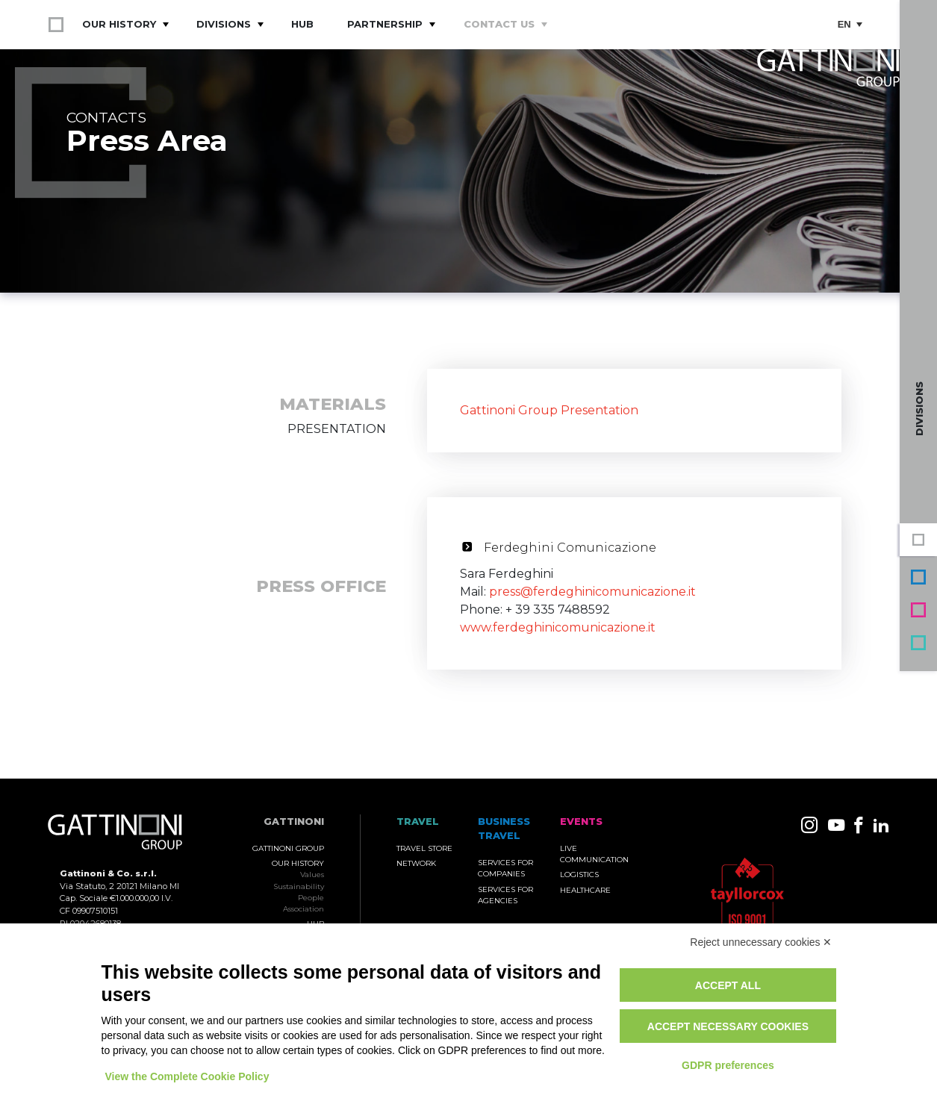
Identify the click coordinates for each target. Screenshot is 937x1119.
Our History (119, 24)
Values (312, 874)
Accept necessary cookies (728, 1026)
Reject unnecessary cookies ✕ (761, 942)
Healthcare (585, 890)
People (311, 898)
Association (303, 909)
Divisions (223, 24)
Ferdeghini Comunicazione (570, 547)
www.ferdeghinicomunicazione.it (558, 627)
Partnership (385, 24)
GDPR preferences (728, 1065)
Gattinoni (294, 821)
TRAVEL (417, 821)
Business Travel (918, 577)
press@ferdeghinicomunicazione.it (592, 592)
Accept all (728, 985)
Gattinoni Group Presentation (549, 410)
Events (918, 609)
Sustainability (298, 886)
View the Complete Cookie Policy (187, 1076)
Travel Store (424, 848)
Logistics (579, 874)
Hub (302, 24)
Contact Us (499, 24)
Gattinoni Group (918, 539)
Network (416, 863)
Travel (918, 642)
